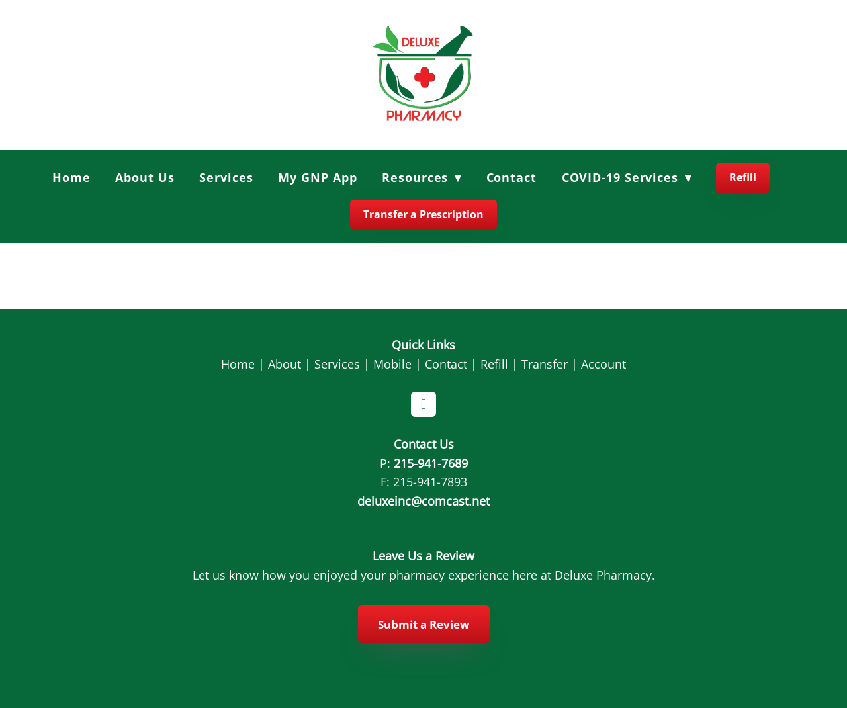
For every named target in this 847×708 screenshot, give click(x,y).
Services (226, 177)
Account (603, 364)
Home (71, 177)
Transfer (544, 364)
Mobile (392, 364)
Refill (742, 177)
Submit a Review (424, 624)
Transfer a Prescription (423, 214)
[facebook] (423, 404)
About (284, 364)
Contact (511, 177)
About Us (144, 177)
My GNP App (317, 177)
